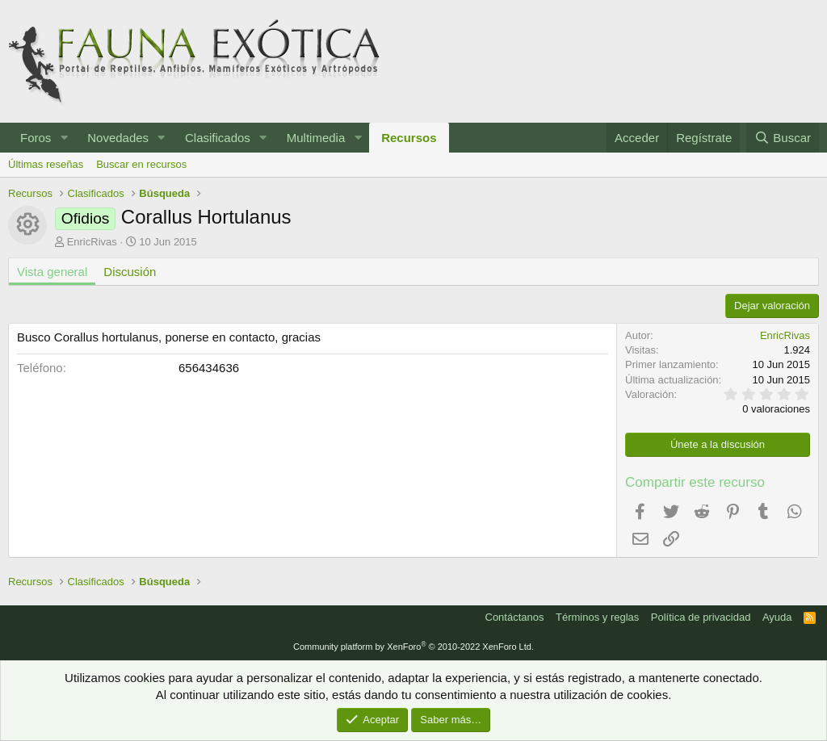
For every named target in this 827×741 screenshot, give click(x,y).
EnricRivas (92, 242)
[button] (63, 138)
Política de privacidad (701, 617)
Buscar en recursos (141, 164)
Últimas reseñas (45, 164)
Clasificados (217, 137)
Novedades (118, 137)
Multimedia (316, 137)
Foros (35, 137)
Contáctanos (514, 617)
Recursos (408, 137)
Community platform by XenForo (413, 646)
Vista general (52, 271)
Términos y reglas (597, 617)
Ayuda (777, 617)
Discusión (129, 271)
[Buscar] (782, 138)
